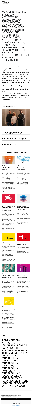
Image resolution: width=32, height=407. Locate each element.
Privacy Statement (18, 405)
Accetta (16, 398)
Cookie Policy (13, 405)
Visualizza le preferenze (16, 403)
